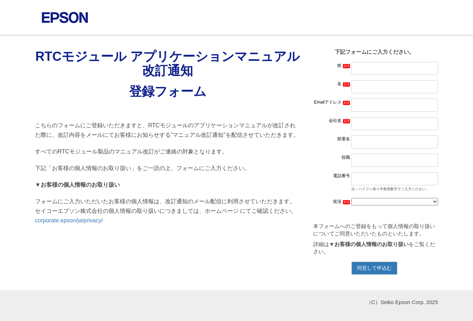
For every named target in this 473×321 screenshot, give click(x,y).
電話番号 (341, 175)
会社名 (335, 120)
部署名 (343, 138)
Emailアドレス (327, 102)
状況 (337, 201)
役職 (345, 157)
